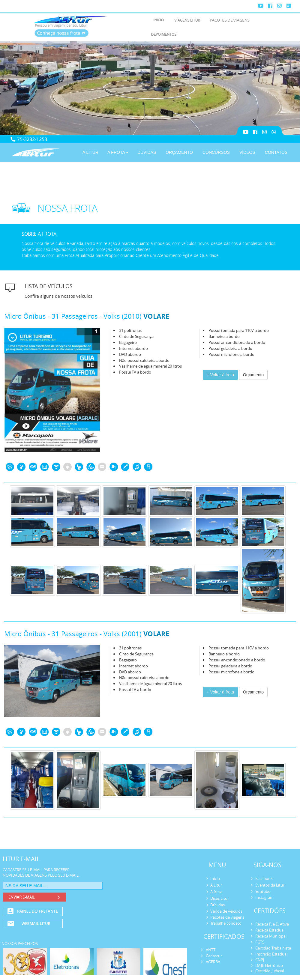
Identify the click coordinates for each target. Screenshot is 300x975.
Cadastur (214, 956)
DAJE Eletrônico (269, 965)
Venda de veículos (226, 911)
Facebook (264, 878)
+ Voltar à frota (220, 374)
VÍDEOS (247, 152)
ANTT (210, 950)
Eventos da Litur (269, 885)
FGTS (259, 942)
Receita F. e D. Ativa (272, 924)
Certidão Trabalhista (273, 948)
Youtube (262, 891)
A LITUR (90, 152)
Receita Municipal (270, 936)
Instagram (264, 897)
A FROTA (117, 152)
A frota (216, 891)
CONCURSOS (216, 152)
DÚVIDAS (146, 152)
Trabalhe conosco (226, 923)
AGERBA (213, 962)
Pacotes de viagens (227, 917)
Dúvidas (217, 905)
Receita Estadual (269, 930)
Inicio (215, 878)
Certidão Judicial (269, 971)
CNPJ (259, 959)
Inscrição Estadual (271, 954)
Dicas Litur (219, 898)
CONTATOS (276, 152)
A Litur (216, 885)
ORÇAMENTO (179, 152)
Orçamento (253, 374)
